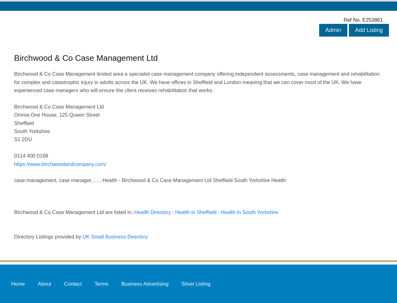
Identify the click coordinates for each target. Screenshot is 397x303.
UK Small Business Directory (115, 236)
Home (18, 283)
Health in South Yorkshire (249, 212)
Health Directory (152, 212)
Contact (73, 283)
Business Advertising (144, 283)
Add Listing (369, 30)
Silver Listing (195, 283)
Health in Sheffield (195, 212)
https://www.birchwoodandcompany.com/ (60, 164)
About (44, 283)
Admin (333, 30)
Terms (102, 283)
